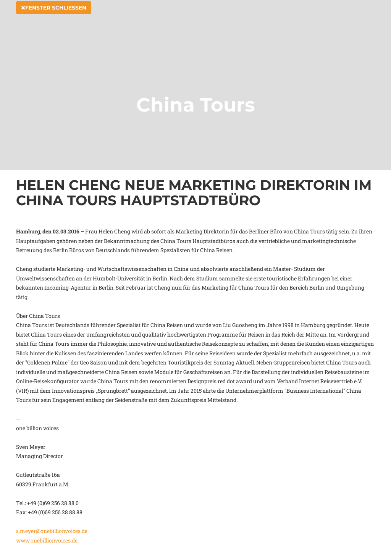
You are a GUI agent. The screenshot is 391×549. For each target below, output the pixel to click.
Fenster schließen (53, 16)
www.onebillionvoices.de (47, 540)
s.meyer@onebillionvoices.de (51, 530)
